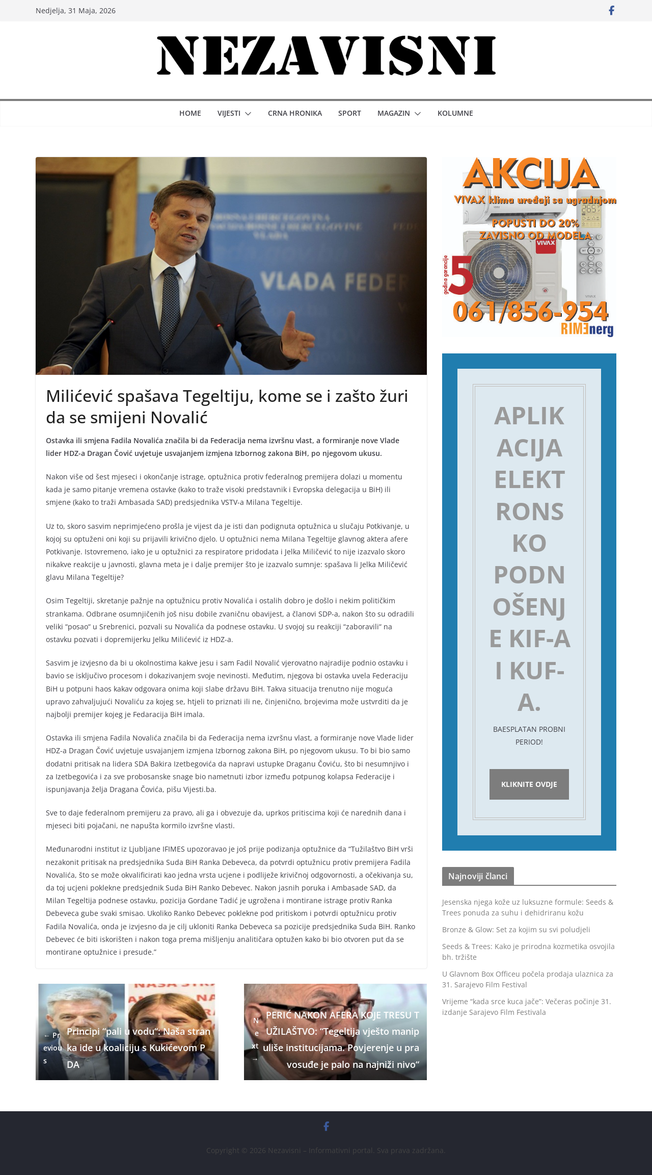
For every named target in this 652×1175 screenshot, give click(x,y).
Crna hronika (295, 113)
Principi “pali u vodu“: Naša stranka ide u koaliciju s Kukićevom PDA (126, 1047)
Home (190, 113)
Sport (349, 113)
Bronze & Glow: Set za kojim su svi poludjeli (516, 932)
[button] (246, 113)
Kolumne (455, 113)
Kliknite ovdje (529, 785)
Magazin (393, 113)
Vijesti (229, 113)
